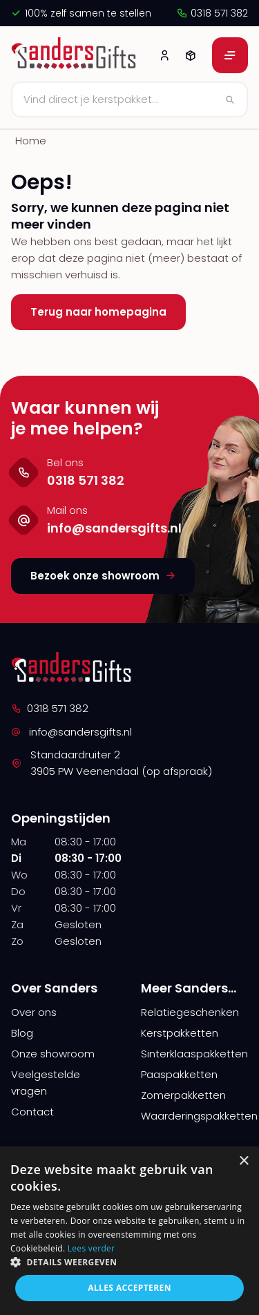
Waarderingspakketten (195, 1115)
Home (30, 140)
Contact (32, 1111)
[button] (129, 1262)
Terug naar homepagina (98, 312)
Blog (22, 1033)
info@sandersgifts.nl (71, 731)
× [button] (243, 1161)
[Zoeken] (129, 99)
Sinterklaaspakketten (194, 1053)
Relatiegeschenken (190, 1012)
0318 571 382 (212, 13)
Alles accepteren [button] (129, 1288)
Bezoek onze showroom (102, 575)
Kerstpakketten (179, 1033)
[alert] (129, 1230)
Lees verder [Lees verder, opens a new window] (91, 1248)
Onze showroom (53, 1053)
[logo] (75, 55)
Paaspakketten (179, 1074)
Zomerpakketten (183, 1095)
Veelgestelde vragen (45, 1082)
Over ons (34, 1012)
